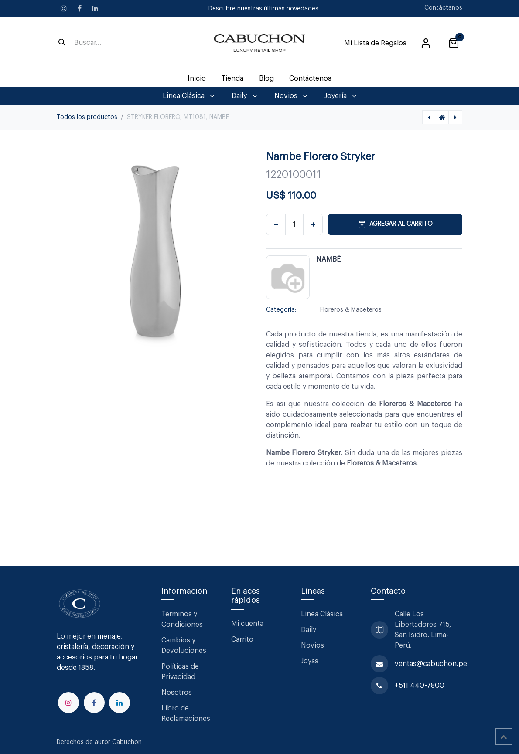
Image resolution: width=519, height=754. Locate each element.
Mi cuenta (247, 623)
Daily (308, 629)
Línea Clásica (322, 614)
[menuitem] (197, 78)
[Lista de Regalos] (375, 41)
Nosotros (176, 692)
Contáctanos (443, 8)
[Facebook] (79, 8)
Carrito (242, 639)
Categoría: (281, 310)
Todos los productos (87, 117)
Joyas (309, 661)
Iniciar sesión (425, 43)
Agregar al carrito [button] (395, 224)
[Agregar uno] (313, 224)
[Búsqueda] (62, 43)
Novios (312, 645)
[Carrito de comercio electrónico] (453, 43)
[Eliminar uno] (275, 224)
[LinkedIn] (95, 8)
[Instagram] (64, 8)
